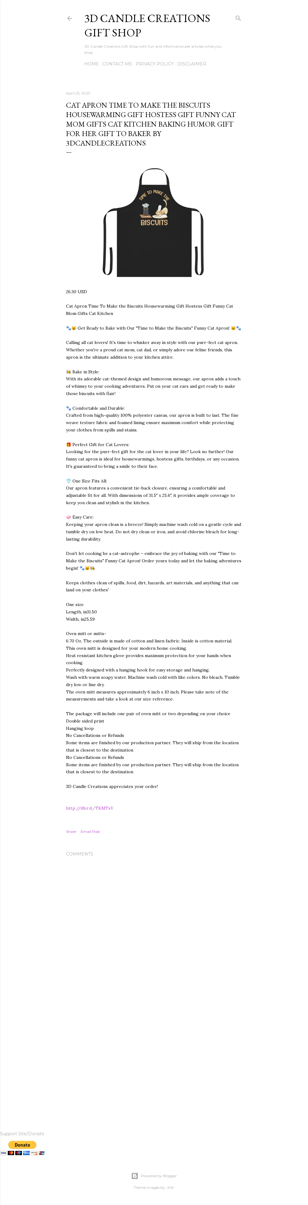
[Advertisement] (154, 1057)
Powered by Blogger (154, 1176)
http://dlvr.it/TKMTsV (89, 808)
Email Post (90, 831)
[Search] (238, 17)
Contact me (117, 64)
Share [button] (71, 831)
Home (91, 64)
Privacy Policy (155, 64)
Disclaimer (191, 64)
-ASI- (170, 1187)
